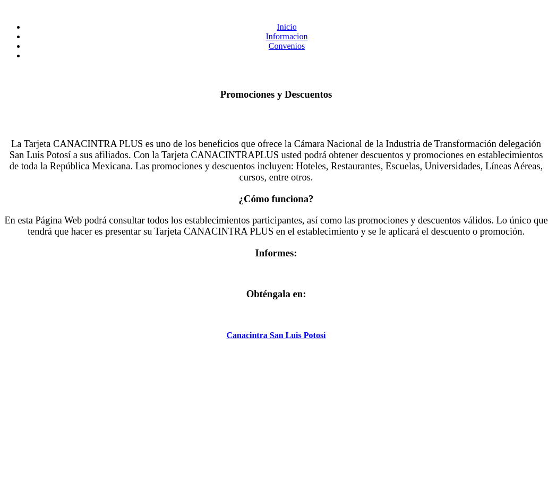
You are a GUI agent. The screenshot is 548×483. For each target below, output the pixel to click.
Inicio (286, 26)
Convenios (287, 45)
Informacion (286, 36)
